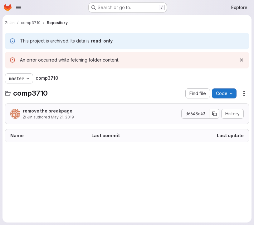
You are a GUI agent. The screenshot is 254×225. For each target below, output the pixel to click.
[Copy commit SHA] (214, 114)
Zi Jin (27, 117)
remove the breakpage (47, 110)
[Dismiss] (241, 60)
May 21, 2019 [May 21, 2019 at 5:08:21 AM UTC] (62, 117)
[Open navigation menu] (18, 7)
